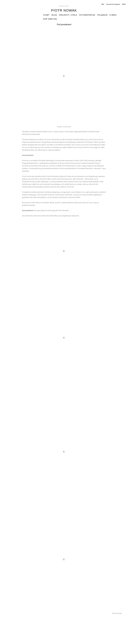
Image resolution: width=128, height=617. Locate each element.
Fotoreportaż (87, 15)
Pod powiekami (64, 24)
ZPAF (102, 4)
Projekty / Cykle (68, 15)
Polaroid (102, 15)
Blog (54, 15)
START (46, 15)
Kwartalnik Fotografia (113, 4)
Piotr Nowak (64, 10)
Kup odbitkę (50, 19)
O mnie (113, 15)
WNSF (124, 4)
